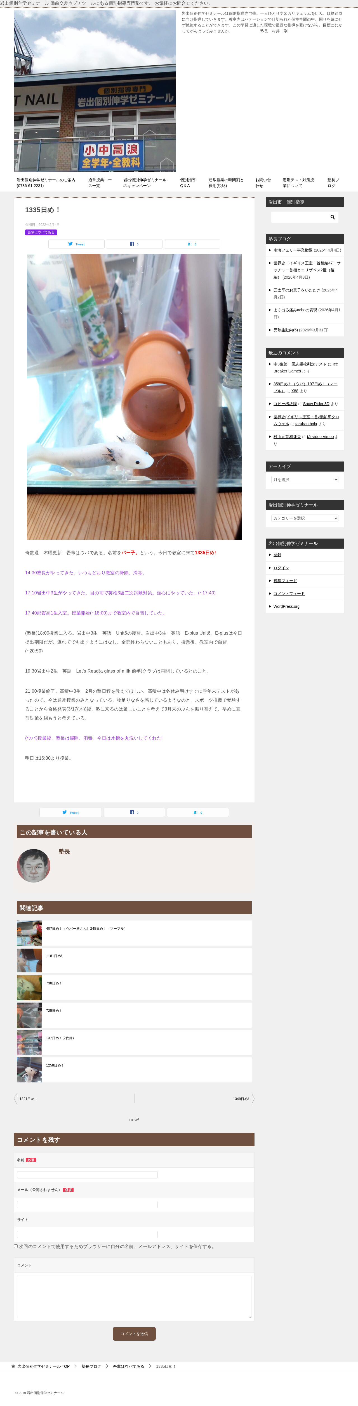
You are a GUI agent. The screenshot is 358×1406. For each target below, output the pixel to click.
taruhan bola (306, 424)
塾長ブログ (333, 183)
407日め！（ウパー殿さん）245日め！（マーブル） (86, 929)
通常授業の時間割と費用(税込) (226, 183)
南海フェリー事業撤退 (293, 250)
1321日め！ (29, 1099)
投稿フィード (285, 580)
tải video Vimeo (320, 436)
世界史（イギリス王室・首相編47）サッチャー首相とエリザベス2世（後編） (307, 270)
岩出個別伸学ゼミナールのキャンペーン (144, 183)
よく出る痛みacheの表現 (295, 310)
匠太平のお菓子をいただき (297, 290)
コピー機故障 (285, 403)
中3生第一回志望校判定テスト (300, 364)
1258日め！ (55, 1065)
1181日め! (54, 956)
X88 (294, 391)
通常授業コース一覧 (100, 183)
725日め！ (54, 1011)
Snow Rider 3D (316, 403)
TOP (44, 1366)
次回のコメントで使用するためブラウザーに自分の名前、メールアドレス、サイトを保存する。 (117, 1246)
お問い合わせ (263, 183)
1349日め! (241, 1099)
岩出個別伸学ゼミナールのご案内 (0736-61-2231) (48, 183)
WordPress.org (287, 606)
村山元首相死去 (287, 436)
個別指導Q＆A (188, 183)
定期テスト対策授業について (298, 183)
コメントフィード (289, 593)
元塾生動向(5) (286, 330)
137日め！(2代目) (60, 1038)
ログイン (281, 568)
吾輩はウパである (41, 232)
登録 (277, 555)
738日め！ (54, 983)
